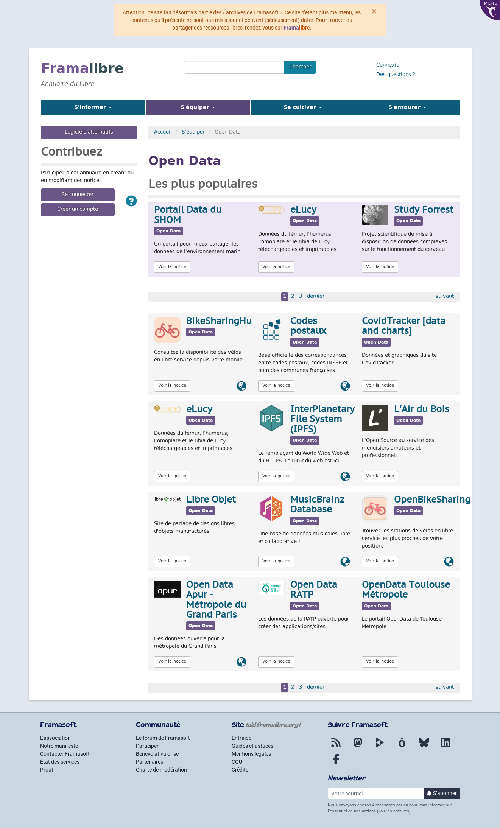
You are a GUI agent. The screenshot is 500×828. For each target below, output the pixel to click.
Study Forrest (423, 210)
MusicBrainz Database (317, 505)
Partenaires (149, 762)
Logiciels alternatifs (89, 132)
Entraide (241, 738)
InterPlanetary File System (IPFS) (322, 420)
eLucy (303, 210)
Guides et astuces (252, 746)
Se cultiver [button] (302, 107)
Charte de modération (161, 770)
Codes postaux (308, 326)
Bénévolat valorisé (157, 754)
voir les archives (394, 811)
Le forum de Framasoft (163, 738)
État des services (59, 762)
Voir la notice (172, 267)
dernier (315, 296)
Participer (147, 746)
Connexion (389, 65)
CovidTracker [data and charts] (403, 326)
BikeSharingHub (221, 322)
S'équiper (193, 132)
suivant (445, 296)
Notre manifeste (59, 746)
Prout (46, 770)
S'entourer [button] (407, 107)
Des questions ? (395, 75)
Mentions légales (251, 754)
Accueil (163, 132)
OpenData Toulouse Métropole (406, 590)
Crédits (240, 770)
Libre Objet (211, 500)
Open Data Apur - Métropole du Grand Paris (216, 600)
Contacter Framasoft (65, 754)
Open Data (168, 231)
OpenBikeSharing (432, 500)
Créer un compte (77, 209)
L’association (55, 738)
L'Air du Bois (421, 410)
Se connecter (77, 195)
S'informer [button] (93, 107)
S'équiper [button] (207, 107)
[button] (131, 202)
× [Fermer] (374, 11)
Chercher (300, 67)
